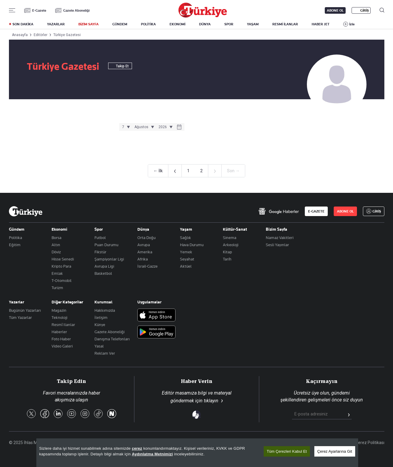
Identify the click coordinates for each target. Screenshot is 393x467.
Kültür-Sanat (235, 229)
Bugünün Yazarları (25, 310)
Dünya (143, 229)
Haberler (59, 331)
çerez (137, 448)
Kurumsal (103, 302)
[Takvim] (179, 127)
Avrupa (143, 244)
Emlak (57, 273)
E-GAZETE (316, 211)
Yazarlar (16, 302)
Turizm (57, 287)
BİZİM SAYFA (88, 24)
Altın (56, 244)
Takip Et (120, 66)
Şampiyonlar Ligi (109, 259)
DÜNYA (205, 24)
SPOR (228, 24)
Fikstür (100, 251)
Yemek (186, 251)
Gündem (16, 229)
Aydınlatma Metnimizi (152, 454)
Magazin (59, 310)
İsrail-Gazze (147, 266)
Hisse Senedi (63, 259)
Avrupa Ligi (104, 266)
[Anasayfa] (25, 211)
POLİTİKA (148, 24)
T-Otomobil (62, 280)
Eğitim (15, 244)
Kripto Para (61, 266)
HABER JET (321, 24)
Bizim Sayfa (276, 229)
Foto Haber (61, 338)
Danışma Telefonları (112, 338)
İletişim (101, 317)
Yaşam (186, 229)
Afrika (142, 259)
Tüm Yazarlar (20, 317)
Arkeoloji (230, 244)
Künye (99, 324)
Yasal (99, 346)
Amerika (144, 251)
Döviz (56, 251)
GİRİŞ (364, 10)
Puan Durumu (106, 244)
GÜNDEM (119, 24)
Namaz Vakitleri (279, 237)
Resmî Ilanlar (63, 324)
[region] (197, 452)
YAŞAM (253, 24)
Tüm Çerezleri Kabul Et (287, 451)
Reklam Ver (104, 353)
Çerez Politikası (369, 442)
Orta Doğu (146, 237)
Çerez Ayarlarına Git (334, 451)
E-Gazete (39, 10)
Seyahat (187, 259)
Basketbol (103, 273)
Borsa (56, 237)
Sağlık (185, 237)
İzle (352, 24)
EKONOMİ (177, 24)
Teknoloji (59, 317)
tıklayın (211, 401)
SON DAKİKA (23, 24)
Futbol (100, 237)
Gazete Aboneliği (76, 10)
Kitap (227, 251)
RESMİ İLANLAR (285, 24)
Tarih (227, 259)
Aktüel (186, 266)
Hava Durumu (192, 244)
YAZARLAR (56, 24)
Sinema (229, 237)
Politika (15, 237)
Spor (98, 229)
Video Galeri (62, 346)
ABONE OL (335, 10)
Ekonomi (59, 229)
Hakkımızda (104, 310)
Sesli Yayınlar (277, 244)
